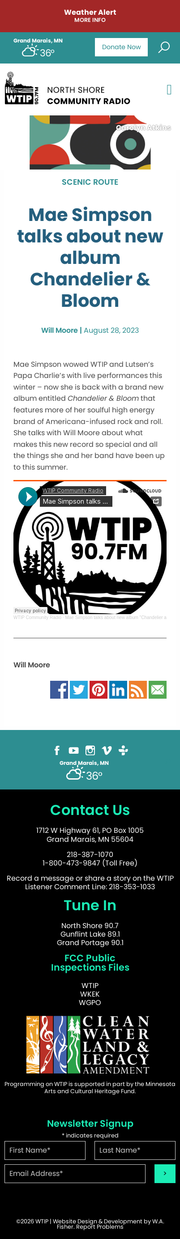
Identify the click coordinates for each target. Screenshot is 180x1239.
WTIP (90, 985)
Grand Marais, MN (38, 40)
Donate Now (121, 46)
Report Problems (100, 1227)
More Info (90, 20)
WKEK (90, 994)
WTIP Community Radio (37, 617)
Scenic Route (90, 182)
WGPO (90, 1002)
